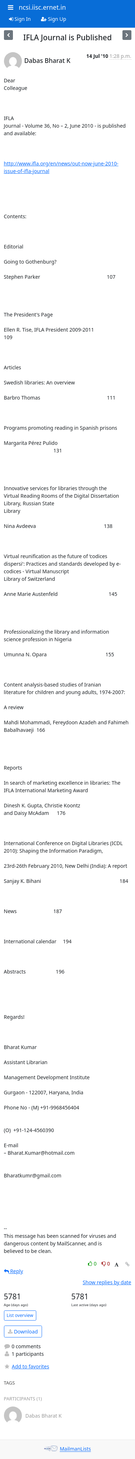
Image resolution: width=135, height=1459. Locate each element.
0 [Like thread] (93, 1263)
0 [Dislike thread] (106, 1263)
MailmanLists (75, 1449)
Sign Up (53, 18)
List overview (20, 1315)
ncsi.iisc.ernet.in (42, 7)
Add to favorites (26, 1366)
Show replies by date (107, 1282)
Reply (13, 1271)
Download (23, 1331)
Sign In (20, 18)
